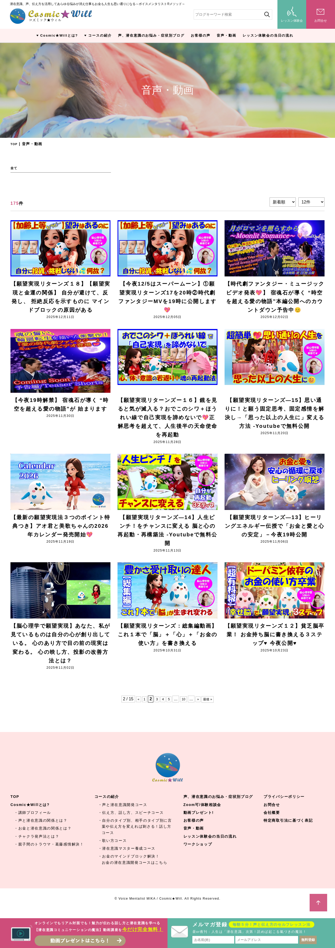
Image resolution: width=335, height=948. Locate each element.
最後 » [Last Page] (210, 706)
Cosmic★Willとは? (59, 35)
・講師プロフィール (32, 820)
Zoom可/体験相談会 (202, 812)
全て (14, 168)
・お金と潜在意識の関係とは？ (43, 836)
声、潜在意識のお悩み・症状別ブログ (151, 35)
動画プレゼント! (198, 820)
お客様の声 (200, 35)
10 (183, 706)
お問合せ (272, 812)
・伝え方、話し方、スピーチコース (131, 820)
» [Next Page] (198, 706)
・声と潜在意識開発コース (122, 812)
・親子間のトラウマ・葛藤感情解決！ (49, 852)
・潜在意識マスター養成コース (127, 856)
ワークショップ (197, 852)
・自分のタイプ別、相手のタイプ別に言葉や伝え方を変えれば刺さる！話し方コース (135, 834)
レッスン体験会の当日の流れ (268, 35)
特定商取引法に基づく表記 (288, 828)
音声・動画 (226, 35)
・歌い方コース (112, 848)
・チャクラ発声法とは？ (36, 844)
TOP (14, 144)
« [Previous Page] (135, 706)
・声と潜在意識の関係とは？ (41, 828)
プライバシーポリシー (284, 804)
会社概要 (272, 820)
